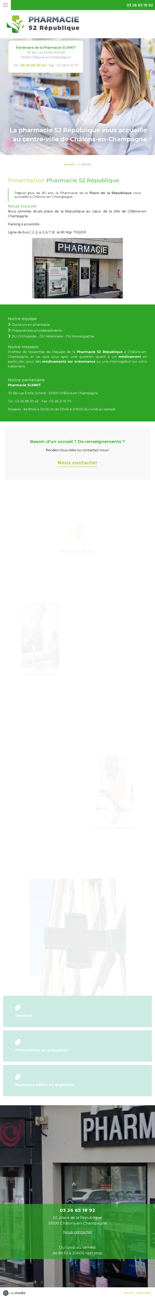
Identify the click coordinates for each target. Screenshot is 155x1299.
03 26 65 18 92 (140, 5)
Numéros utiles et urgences (44, 1084)
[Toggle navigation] (5, 5)
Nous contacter (77, 463)
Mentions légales (144, 1293)
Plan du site (129, 1293)
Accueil (69, 164)
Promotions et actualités (41, 1050)
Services (24, 1015)
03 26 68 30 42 (33, 65)
